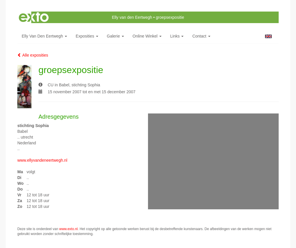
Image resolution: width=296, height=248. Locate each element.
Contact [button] (201, 36)
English (268, 36)
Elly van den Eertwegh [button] (44, 36)
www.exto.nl (68, 229)
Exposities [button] (87, 36)
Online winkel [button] (147, 36)
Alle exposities (32, 55)
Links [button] (177, 36)
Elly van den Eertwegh (132, 17)
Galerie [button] (115, 36)
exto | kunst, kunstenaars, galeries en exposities (33, 17)
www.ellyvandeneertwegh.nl (42, 160)
